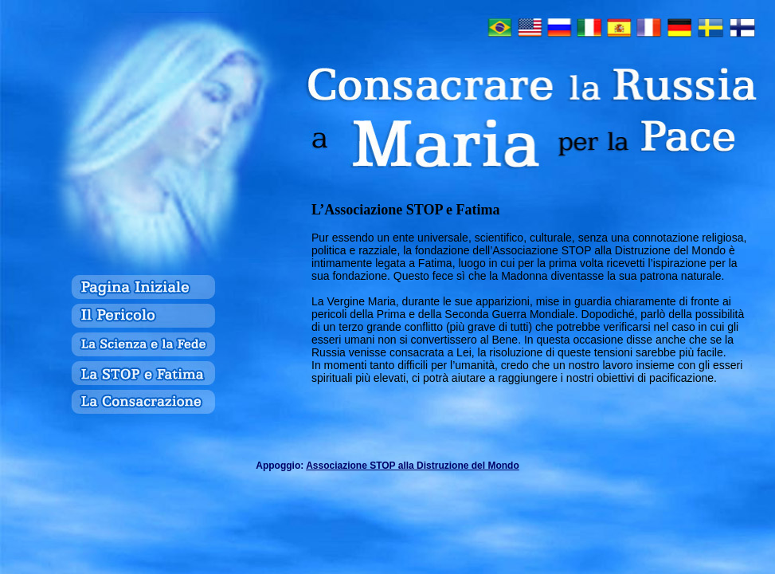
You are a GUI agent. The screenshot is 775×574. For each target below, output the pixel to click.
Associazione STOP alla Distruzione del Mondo (412, 465)
